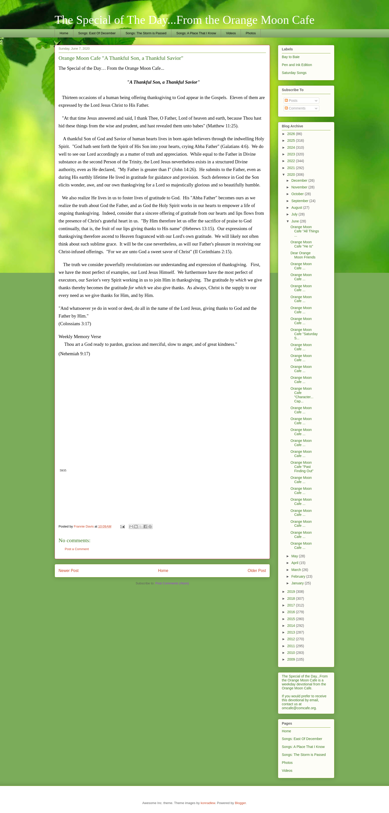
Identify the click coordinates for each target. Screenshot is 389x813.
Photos (251, 33)
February (298, 576)
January (298, 583)
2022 (291, 161)
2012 (291, 639)
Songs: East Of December (97, 33)
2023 (291, 154)
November (299, 187)
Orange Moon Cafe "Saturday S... (304, 334)
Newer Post (69, 570)
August (297, 208)
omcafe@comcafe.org (299, 708)
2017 (291, 605)
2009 (291, 659)
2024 (291, 147)
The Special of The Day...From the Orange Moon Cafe (185, 19)
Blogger (240, 803)
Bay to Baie (291, 57)
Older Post (257, 570)
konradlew (208, 803)
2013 (291, 632)
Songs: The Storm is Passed (146, 33)
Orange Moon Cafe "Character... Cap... (302, 395)
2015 (291, 619)
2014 (291, 626)
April (295, 563)
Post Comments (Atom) (172, 583)
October (298, 194)
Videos (231, 33)
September (300, 201)
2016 (291, 612)
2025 (291, 140)
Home (64, 33)
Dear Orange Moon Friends (303, 255)
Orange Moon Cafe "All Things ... (305, 231)
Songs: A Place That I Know (196, 33)
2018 (291, 599)
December (299, 180)
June (295, 221)
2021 (291, 168)
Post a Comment (77, 549)
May (295, 556)
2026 (291, 134)
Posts (291, 101)
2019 (291, 592)
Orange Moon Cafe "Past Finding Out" (302, 466)
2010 (291, 653)
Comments (295, 108)
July (294, 214)
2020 (291, 175)
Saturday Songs (294, 73)
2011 (291, 646)
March (296, 570)
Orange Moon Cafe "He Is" (302, 244)
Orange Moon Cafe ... (301, 266)
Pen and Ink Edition (297, 65)
